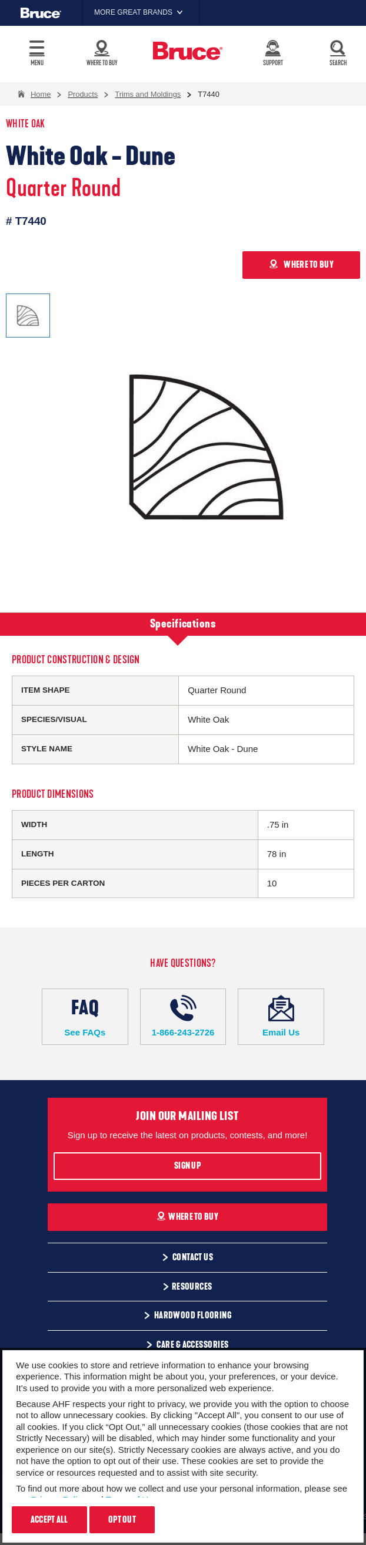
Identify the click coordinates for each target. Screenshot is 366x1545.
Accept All (49, 1520)
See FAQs (85, 1016)
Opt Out (122, 1520)
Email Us (281, 1016)
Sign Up (187, 1166)
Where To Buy (187, 1217)
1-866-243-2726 (183, 1016)
